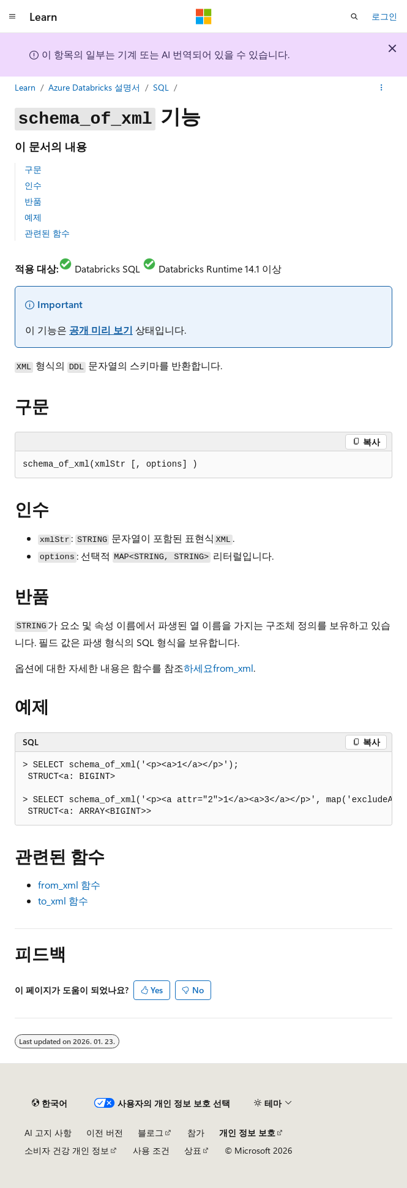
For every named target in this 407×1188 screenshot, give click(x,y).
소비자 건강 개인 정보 (66, 1150)
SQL (161, 87)
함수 (69, 884)
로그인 (384, 16)
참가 (195, 1132)
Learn (25, 87)
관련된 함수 (47, 233)
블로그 (150, 1132)
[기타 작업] (381, 87)
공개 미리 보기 (101, 329)
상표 (192, 1150)
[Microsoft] (204, 16)
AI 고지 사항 (48, 1132)
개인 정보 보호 (247, 1132)
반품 (33, 201)
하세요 (218, 667)
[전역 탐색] (12, 17)
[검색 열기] (354, 17)
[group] (203, 788)
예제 (33, 217)
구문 (33, 169)
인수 (33, 185)
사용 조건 (151, 1150)
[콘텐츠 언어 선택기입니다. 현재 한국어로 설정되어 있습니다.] (49, 1103)
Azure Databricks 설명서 (94, 87)
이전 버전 (104, 1132)
